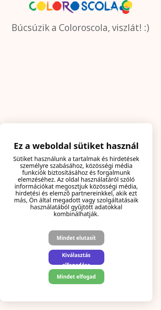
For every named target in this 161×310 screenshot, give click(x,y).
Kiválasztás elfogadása (76, 258)
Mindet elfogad (76, 276)
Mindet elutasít (76, 238)
